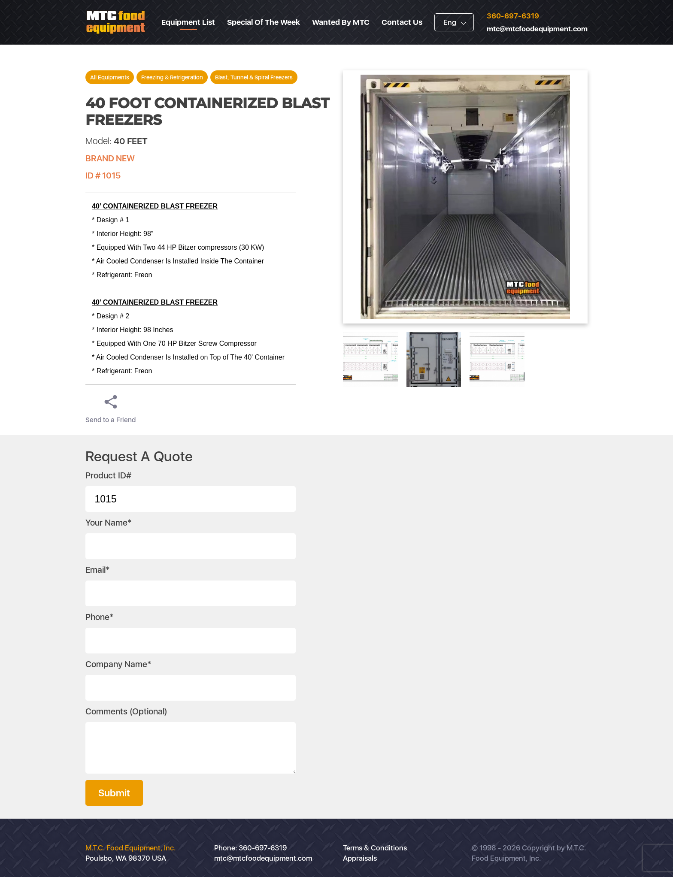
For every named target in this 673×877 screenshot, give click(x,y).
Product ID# (108, 475)
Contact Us (402, 22)
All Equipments (109, 77)
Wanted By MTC (341, 22)
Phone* (99, 617)
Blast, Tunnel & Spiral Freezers (254, 77)
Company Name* (118, 664)
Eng (449, 22)
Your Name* (108, 522)
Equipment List (188, 22)
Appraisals (360, 858)
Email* (97, 570)
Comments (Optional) (126, 711)
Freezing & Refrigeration (172, 77)
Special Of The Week (263, 22)
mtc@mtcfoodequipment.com (537, 28)
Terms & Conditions (375, 848)
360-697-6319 (513, 16)
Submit (114, 793)
